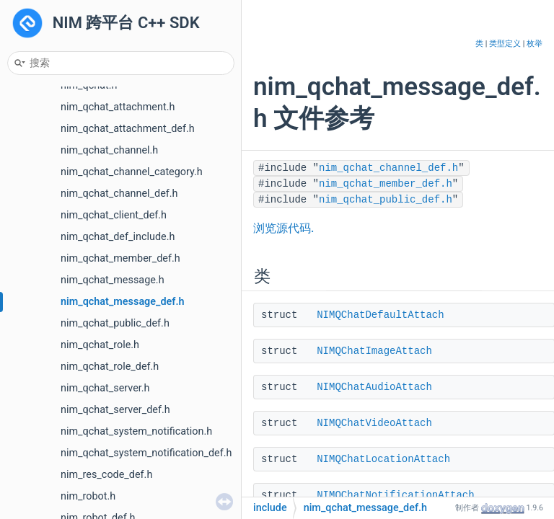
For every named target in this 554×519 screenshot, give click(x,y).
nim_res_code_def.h (106, 475)
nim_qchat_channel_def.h (119, 193)
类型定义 (505, 43)
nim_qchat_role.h (100, 345)
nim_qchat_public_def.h (115, 323)
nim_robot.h (88, 496)
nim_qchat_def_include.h (118, 237)
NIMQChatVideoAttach (374, 423)
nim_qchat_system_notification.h (136, 431)
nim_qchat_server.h (105, 388)
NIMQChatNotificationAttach (395, 495)
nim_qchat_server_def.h (115, 410)
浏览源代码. (283, 228)
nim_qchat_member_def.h (120, 258)
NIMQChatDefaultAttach (380, 315)
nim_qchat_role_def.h (110, 366)
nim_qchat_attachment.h (118, 107)
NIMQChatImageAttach (374, 351)
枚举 (534, 43)
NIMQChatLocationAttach (383, 459)
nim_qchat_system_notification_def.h (146, 453)
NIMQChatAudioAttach (374, 387)
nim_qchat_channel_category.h (132, 172)
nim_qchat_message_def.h (123, 302)
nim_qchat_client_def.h (114, 215)
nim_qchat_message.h (112, 280)
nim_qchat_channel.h (109, 150)
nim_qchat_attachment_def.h (128, 129)
